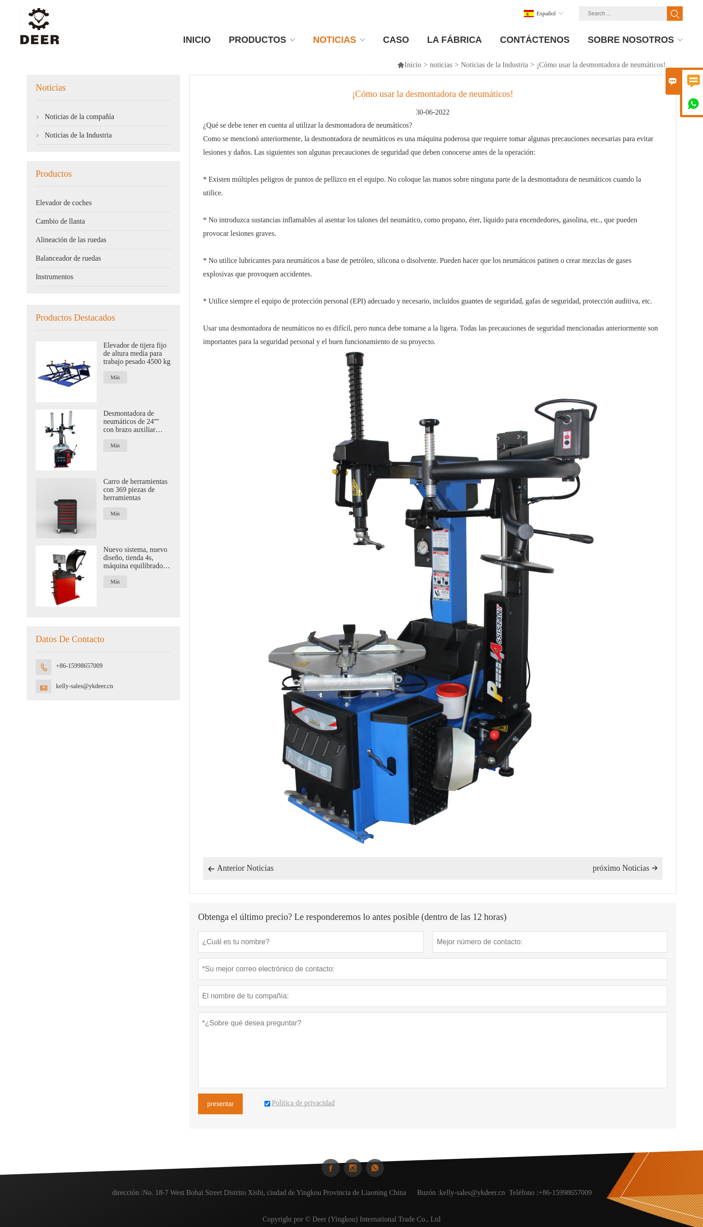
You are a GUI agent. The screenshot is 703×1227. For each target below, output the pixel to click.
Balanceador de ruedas (68, 258)
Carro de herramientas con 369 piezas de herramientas (135, 489)
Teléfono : (523, 1196)
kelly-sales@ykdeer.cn (84, 686)
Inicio (409, 65)
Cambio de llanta (60, 221)
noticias (441, 65)
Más (115, 377)
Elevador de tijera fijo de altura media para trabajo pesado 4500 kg (137, 353)
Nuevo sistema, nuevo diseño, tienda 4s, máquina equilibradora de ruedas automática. (135, 558)
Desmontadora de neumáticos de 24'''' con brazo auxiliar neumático (131, 421)
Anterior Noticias (240, 869)
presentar (220, 1104)
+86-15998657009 (79, 665)
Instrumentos (55, 276)
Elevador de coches (64, 203)
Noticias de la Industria (494, 65)
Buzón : (428, 1196)
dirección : (127, 1196)
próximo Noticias (625, 868)
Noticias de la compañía (79, 116)
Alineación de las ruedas (71, 240)
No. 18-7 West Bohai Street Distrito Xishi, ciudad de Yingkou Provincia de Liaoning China (274, 1196)
